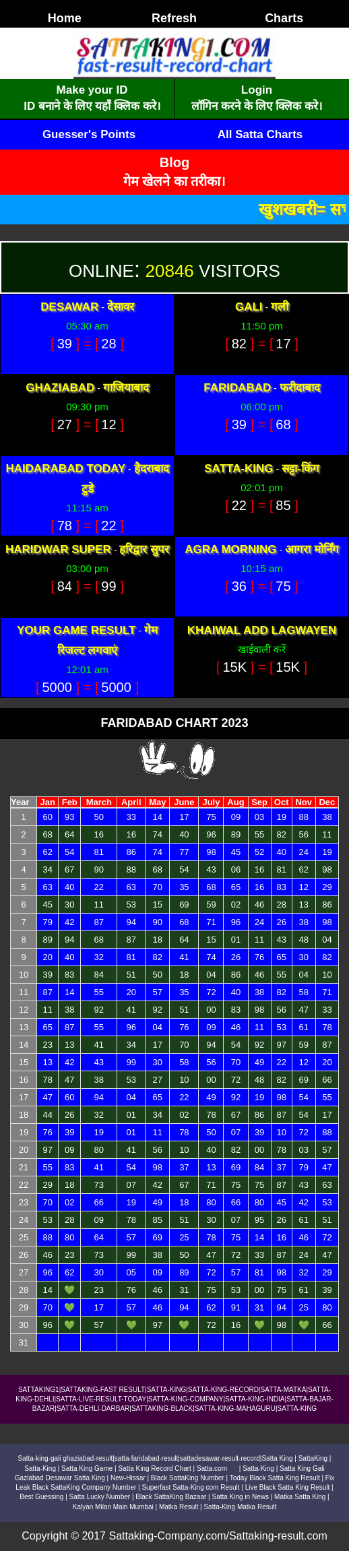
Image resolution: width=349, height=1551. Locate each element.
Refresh (174, 18)
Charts (284, 18)
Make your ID (92, 90)
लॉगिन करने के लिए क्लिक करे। (256, 106)
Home (65, 18)
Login (256, 90)
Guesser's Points (88, 134)
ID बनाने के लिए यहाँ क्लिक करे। (92, 106)
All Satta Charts (260, 134)
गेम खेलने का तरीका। (174, 181)
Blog (174, 162)
